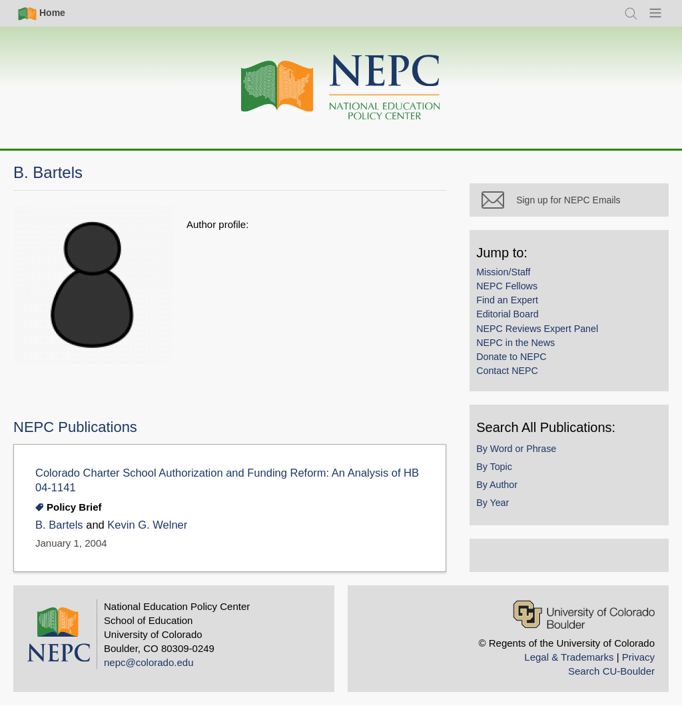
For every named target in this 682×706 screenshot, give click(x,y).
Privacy (638, 657)
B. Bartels (59, 525)
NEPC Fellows (512, 291)
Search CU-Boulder (611, 671)
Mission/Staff (509, 277)
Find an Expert (513, 305)
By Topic (500, 472)
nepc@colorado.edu (149, 662)
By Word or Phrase (522, 454)
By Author (502, 490)
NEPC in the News (521, 348)
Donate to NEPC (517, 362)
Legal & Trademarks (568, 657)
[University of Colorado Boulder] (584, 614)
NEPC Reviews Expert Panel (543, 334)
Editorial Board (513, 320)
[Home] (341, 88)
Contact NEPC (513, 376)
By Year (498, 508)
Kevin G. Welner (147, 525)
